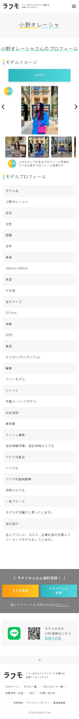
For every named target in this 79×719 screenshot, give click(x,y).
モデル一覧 (30, 686)
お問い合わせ (47, 693)
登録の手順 (53, 638)
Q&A (31, 693)
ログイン (62, 605)
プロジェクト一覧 (52, 686)
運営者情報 (59, 702)
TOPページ (12, 686)
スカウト (39, 75)
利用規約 (18, 702)
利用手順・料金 (14, 693)
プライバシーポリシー (38, 702)
